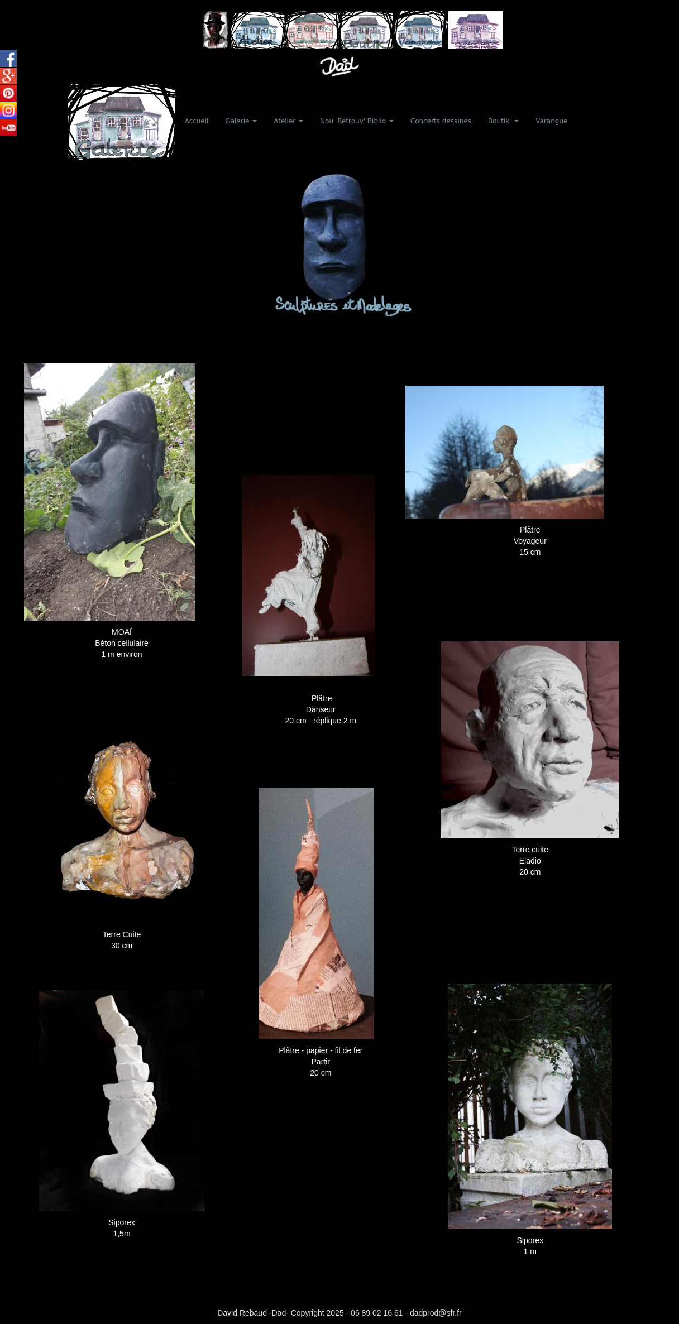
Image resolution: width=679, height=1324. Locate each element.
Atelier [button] (288, 121)
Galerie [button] (241, 121)
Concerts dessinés (440, 121)
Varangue (551, 121)
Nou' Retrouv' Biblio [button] (357, 121)
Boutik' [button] (503, 121)
